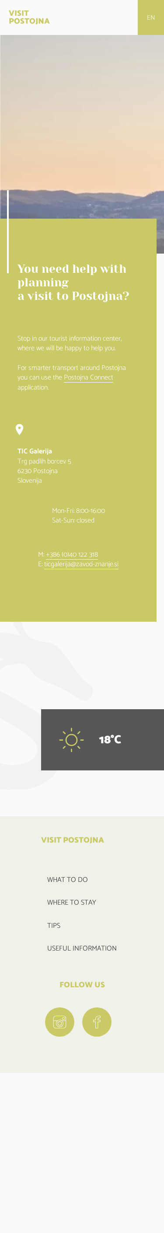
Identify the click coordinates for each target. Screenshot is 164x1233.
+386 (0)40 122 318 (72, 555)
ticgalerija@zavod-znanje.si (81, 564)
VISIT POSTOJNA (29, 17)
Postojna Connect (88, 378)
